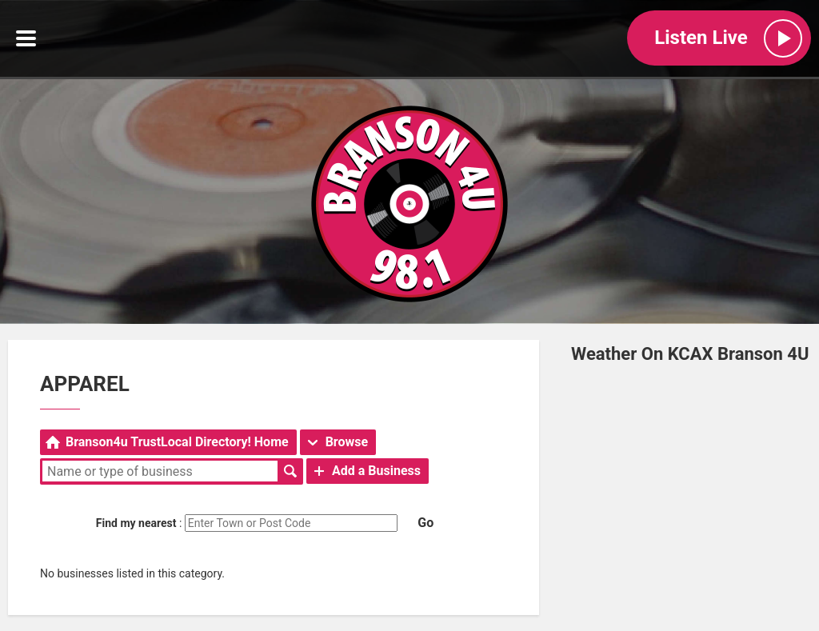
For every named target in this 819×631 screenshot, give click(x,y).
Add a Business (376, 470)
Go (425, 522)
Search (290, 471)
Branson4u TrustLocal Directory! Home (177, 441)
